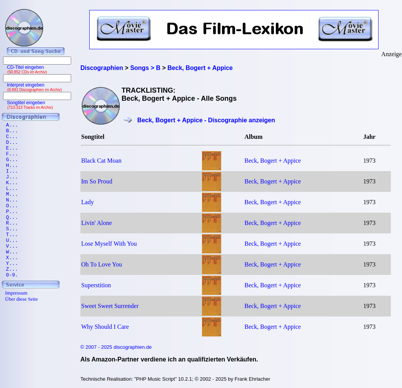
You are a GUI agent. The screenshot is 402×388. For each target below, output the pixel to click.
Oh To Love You (101, 264)
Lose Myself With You (109, 243)
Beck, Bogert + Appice (272, 160)
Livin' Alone (96, 223)
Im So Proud (96, 181)
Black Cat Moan (101, 160)
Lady (87, 202)
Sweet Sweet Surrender (109, 306)
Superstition (96, 285)
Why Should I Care (105, 326)
